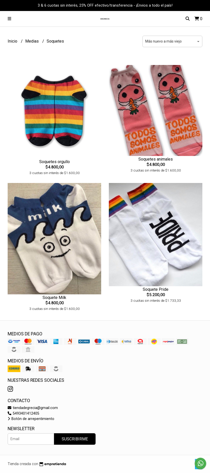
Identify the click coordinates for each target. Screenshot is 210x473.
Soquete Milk (54, 297)
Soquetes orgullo (54, 161)
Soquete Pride (155, 289)
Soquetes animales (155, 159)
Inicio (13, 41)
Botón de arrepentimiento (31, 419)
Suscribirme (75, 439)
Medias (32, 41)
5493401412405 (23, 413)
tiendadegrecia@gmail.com (33, 408)
